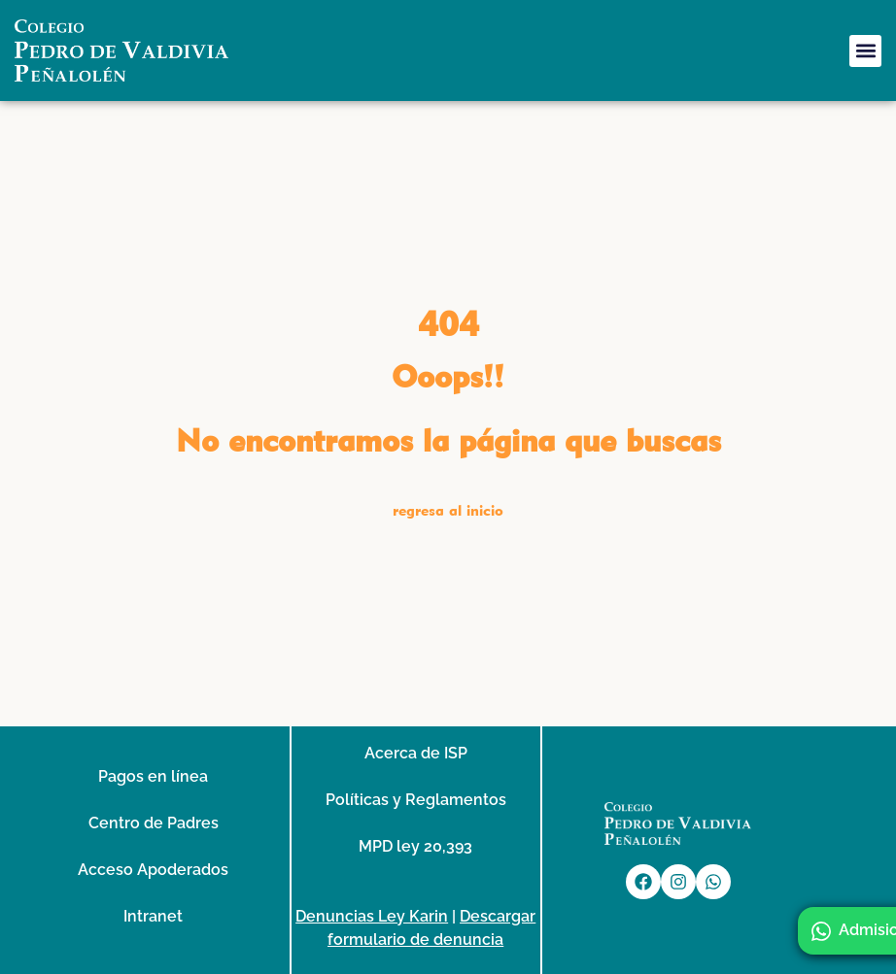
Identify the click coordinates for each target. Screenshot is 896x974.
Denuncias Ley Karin (371, 915)
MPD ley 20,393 (415, 845)
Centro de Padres (153, 822)
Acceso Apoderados (153, 868)
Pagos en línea (153, 775)
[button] (865, 51)
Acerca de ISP (415, 752)
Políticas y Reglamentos (416, 798)
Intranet (153, 915)
